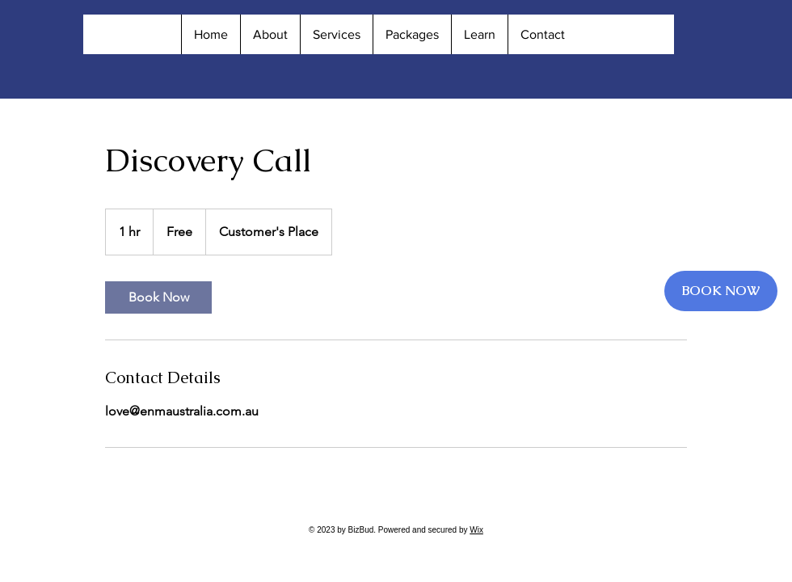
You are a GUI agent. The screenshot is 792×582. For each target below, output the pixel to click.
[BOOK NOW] (720, 291)
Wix (476, 529)
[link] (158, 297)
